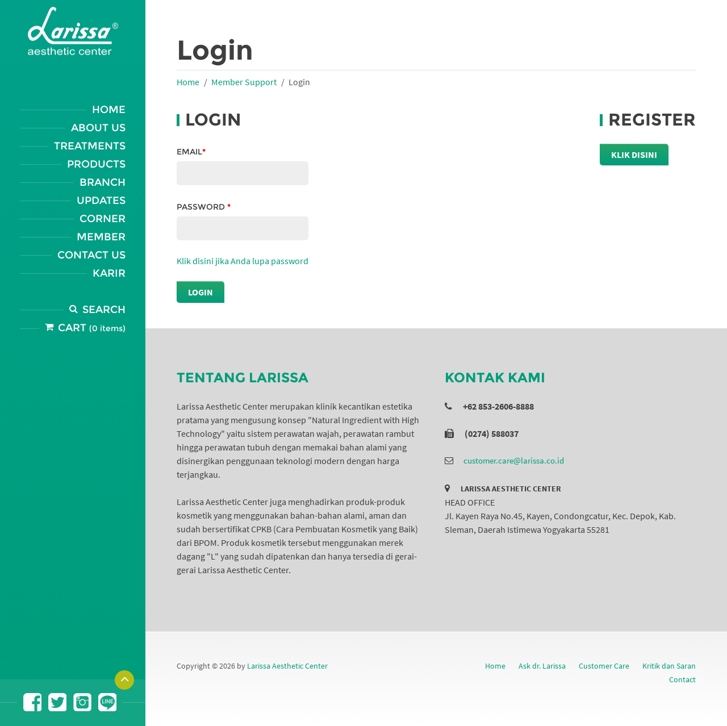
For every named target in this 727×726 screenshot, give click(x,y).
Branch (103, 182)
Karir (109, 273)
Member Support (244, 81)
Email (191, 152)
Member (101, 237)
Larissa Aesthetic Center (287, 666)
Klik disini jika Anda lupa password (242, 260)
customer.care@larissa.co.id (513, 460)
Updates (101, 200)
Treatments (90, 146)
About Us (98, 128)
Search (104, 309)
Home (109, 109)
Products (96, 164)
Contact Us (91, 255)
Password (204, 207)
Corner (103, 218)
